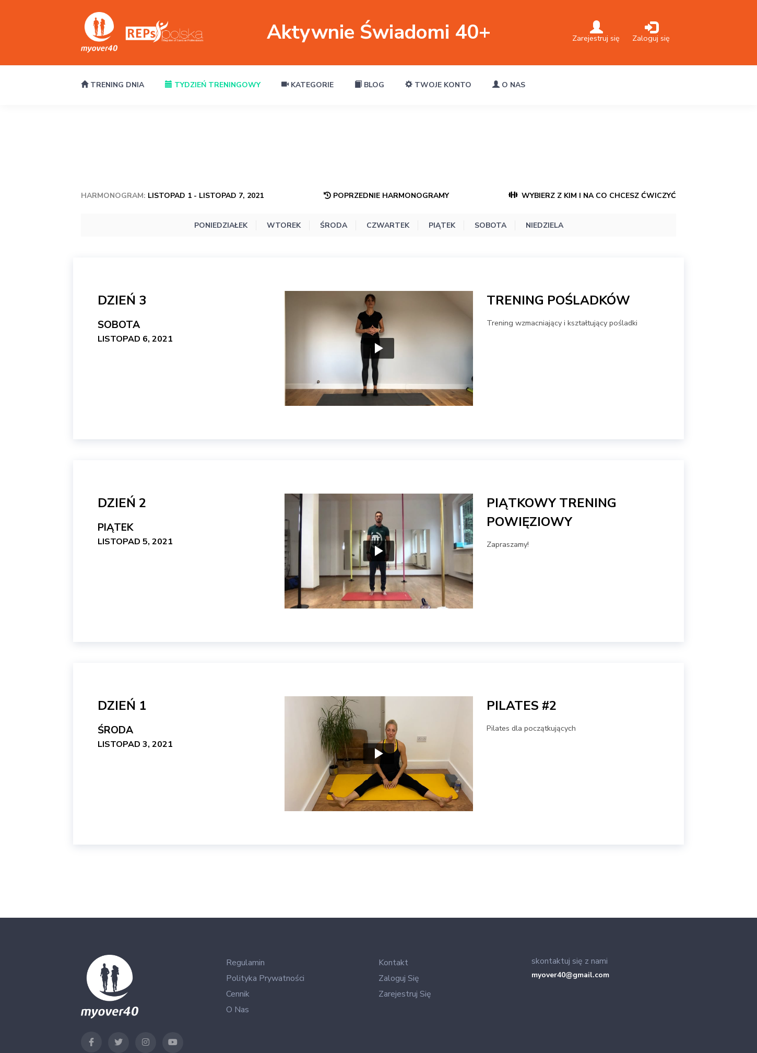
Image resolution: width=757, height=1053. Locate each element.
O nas (508, 85)
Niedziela (544, 225)
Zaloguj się (398, 978)
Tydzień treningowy (213, 85)
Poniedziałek (220, 225)
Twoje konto (438, 85)
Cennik (238, 994)
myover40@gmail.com (570, 975)
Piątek (442, 225)
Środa (333, 225)
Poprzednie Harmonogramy (386, 196)
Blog (369, 85)
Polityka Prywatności (265, 978)
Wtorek (284, 225)
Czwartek (387, 225)
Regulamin (245, 962)
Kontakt (393, 962)
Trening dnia (112, 85)
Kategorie (307, 85)
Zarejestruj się (404, 994)
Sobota (490, 225)
